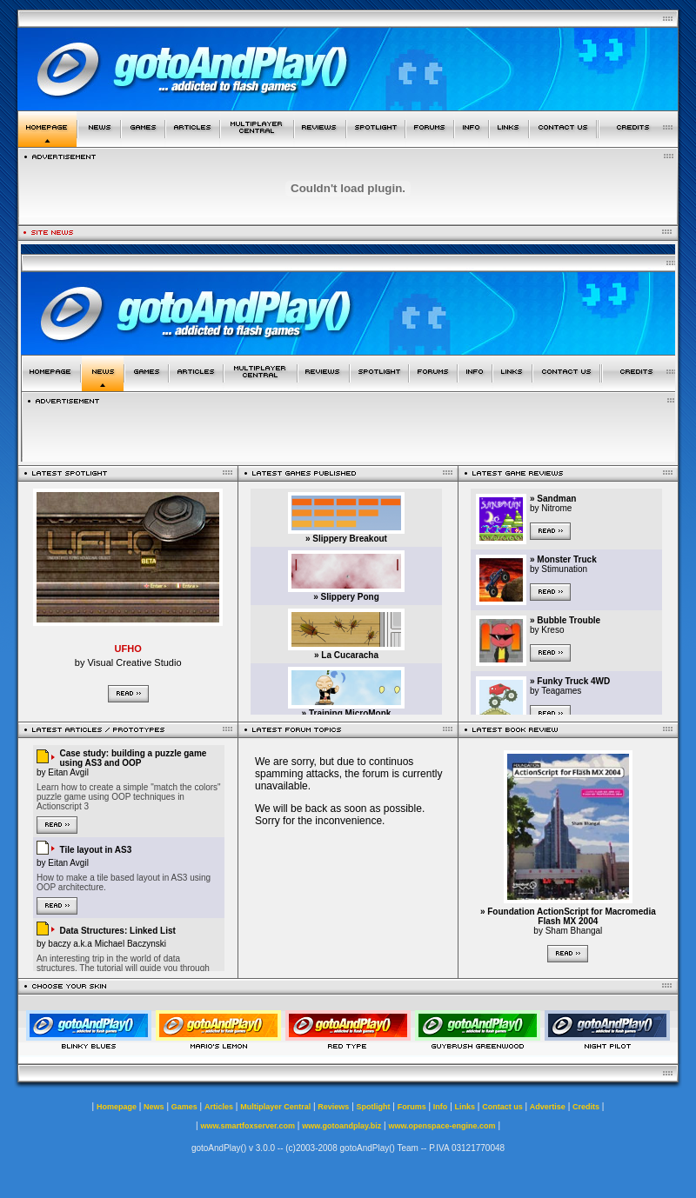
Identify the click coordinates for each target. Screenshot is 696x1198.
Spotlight (374, 1106)
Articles (218, 1106)
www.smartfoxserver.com (247, 1125)
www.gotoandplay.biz (341, 1125)
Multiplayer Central (275, 1106)
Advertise (548, 1106)
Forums (412, 1106)
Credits (585, 1106)
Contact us (502, 1106)
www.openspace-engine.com (441, 1125)
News (154, 1106)
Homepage (117, 1106)
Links (465, 1106)
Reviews (333, 1106)
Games (184, 1106)
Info (440, 1106)
